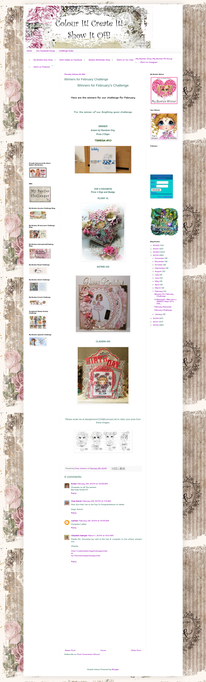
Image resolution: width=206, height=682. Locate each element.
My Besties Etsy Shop (43, 60)
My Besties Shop (144, 59)
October (159, 265)
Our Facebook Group (45, 51)
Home (29, 51)
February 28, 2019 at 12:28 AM (92, 484)
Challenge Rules (66, 51)
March (158, 288)
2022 (156, 245)
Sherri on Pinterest (42, 67)
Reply (73, 493)
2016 (156, 325)
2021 (156, 249)
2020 (156, 252)
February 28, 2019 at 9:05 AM (94, 521)
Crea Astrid (76, 501)
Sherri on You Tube (125, 60)
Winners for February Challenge (164, 295)
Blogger (115, 669)
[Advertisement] (103, 626)
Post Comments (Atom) (88, 654)
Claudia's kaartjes (79, 535)
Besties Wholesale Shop (99, 60)
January (159, 314)
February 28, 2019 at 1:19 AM (96, 501)
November (160, 261)
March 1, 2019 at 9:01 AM (100, 535)
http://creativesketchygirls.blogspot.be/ (89, 551)
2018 (156, 318)
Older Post (136, 650)
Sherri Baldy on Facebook (70, 60)
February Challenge (163, 310)
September (160, 268)
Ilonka (73, 484)
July (157, 275)
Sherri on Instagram (148, 62)
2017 (156, 322)
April (157, 285)
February (159, 291)
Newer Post (70, 650)
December (160, 258)
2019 (156, 255)
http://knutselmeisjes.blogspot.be (85, 554)
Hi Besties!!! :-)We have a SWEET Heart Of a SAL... (165, 301)
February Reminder (162, 307)
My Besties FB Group (162, 59)
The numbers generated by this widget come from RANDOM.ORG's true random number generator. (161, 189)
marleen (74, 521)
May (157, 281)
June (157, 278)
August (158, 271)
